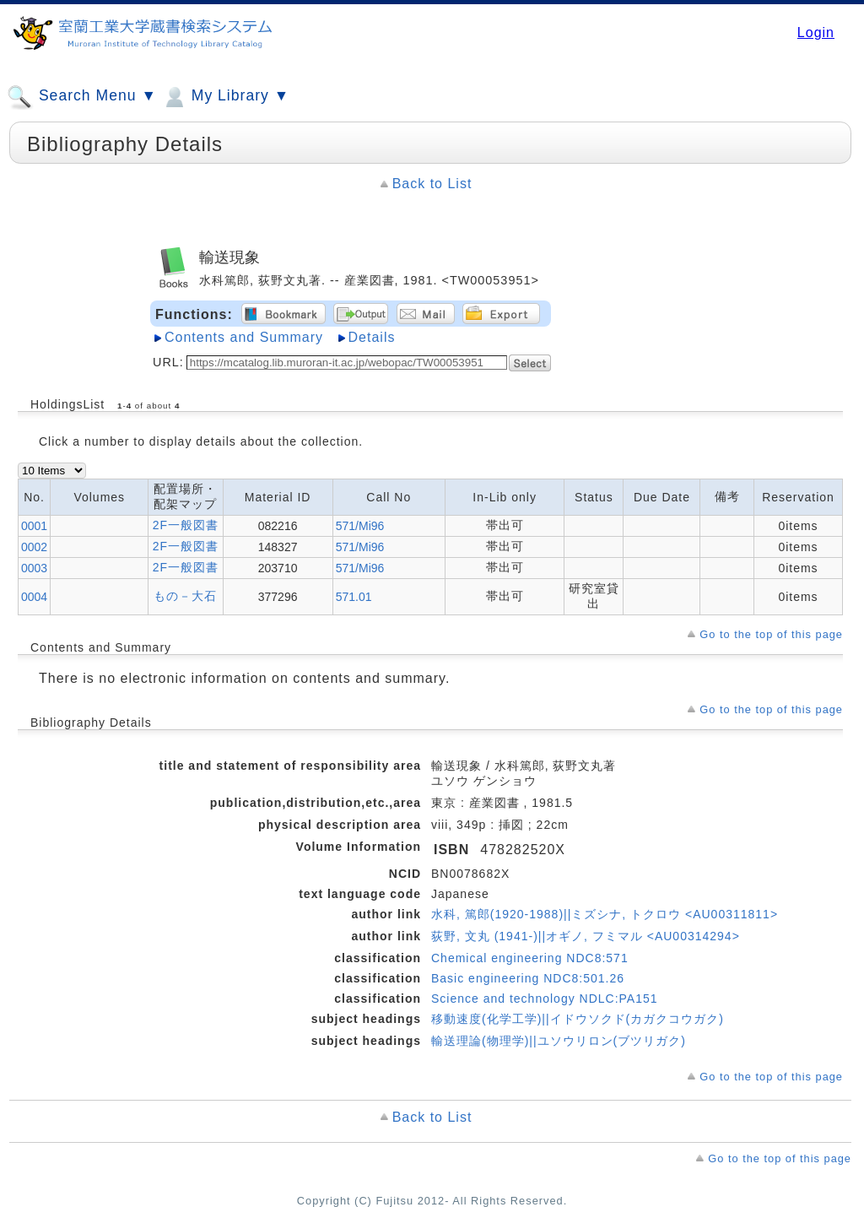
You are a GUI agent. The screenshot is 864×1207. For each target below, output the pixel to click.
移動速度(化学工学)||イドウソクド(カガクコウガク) (577, 1019)
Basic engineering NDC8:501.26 (527, 978)
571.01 (354, 597)
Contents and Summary (244, 337)
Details (372, 337)
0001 (34, 526)
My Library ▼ (225, 97)
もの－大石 (185, 596)
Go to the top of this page (771, 634)
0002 (34, 547)
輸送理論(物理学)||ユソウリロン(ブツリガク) (558, 1040)
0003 (34, 568)
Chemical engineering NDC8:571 (530, 958)
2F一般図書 (186, 525)
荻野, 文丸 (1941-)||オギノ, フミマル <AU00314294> (585, 936)
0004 (34, 597)
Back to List (432, 183)
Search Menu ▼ (82, 97)
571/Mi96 (360, 526)
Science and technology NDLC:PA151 (544, 998)
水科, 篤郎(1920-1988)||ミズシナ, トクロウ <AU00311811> (604, 914)
